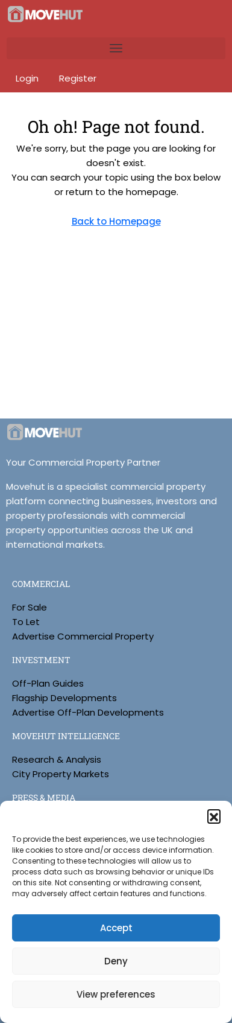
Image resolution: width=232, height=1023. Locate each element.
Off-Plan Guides (48, 683)
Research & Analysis (56, 759)
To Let (26, 621)
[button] (214, 816)
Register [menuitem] (77, 78)
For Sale (29, 607)
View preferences (116, 994)
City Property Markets (60, 774)
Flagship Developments (64, 697)
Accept (116, 928)
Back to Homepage (116, 221)
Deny (116, 961)
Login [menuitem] (28, 78)
